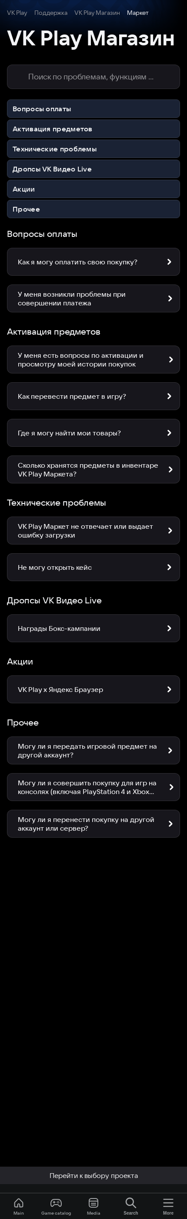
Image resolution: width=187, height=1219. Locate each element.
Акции (24, 189)
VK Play (17, 13)
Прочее (26, 209)
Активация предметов (53, 128)
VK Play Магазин (97, 13)
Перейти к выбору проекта (94, 1175)
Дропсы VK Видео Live (52, 168)
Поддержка (50, 13)
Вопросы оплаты (42, 108)
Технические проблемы (55, 148)
